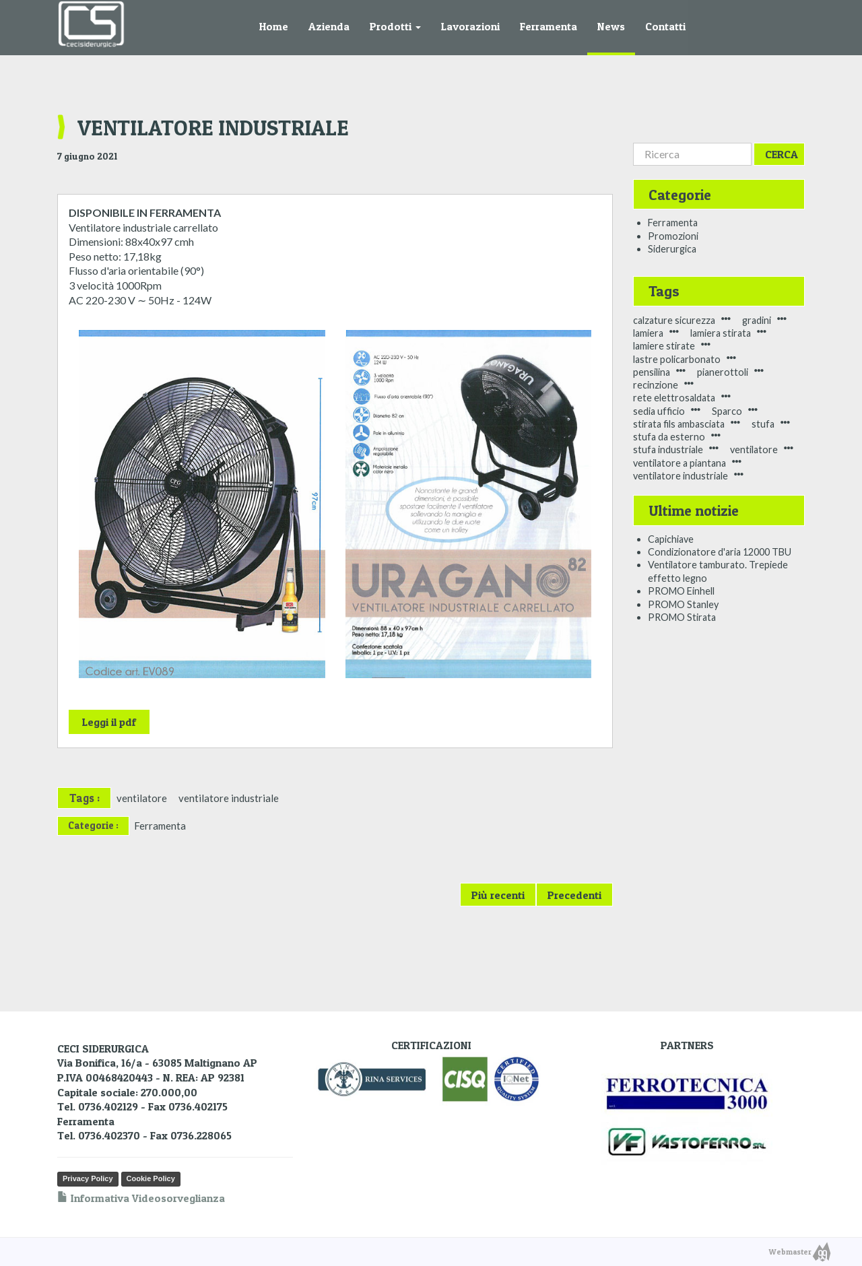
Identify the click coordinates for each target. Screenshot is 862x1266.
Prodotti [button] (395, 26)
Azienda (329, 26)
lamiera (648, 333)
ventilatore (142, 798)
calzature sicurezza (674, 320)
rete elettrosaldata (674, 397)
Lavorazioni (470, 26)
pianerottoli (722, 372)
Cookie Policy (151, 1178)
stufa (763, 424)
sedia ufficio (659, 411)
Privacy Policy (88, 1178)
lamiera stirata (720, 333)
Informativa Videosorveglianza (141, 1198)
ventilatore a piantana (679, 463)
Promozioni (673, 236)
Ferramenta (548, 26)
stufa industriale (668, 449)
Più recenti (498, 895)
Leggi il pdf (109, 722)
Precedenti (574, 895)
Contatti (665, 26)
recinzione (655, 385)
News (611, 26)
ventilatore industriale (228, 798)
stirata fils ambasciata (679, 424)
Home (273, 26)
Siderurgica (672, 249)
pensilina (651, 372)
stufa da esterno (669, 436)
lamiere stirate (664, 346)
